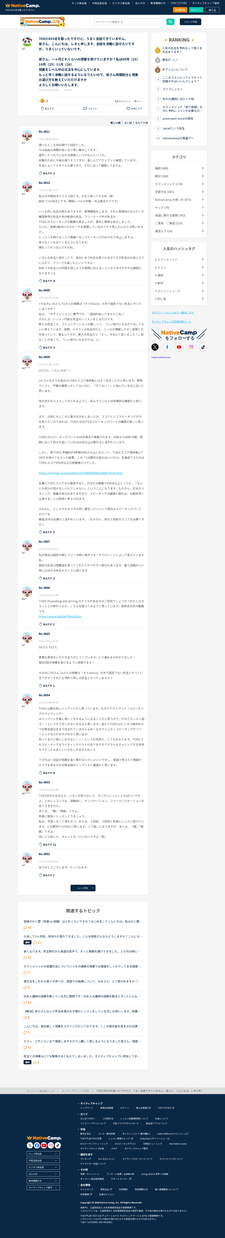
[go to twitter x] (30, 1145)
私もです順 (142, 122)
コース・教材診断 (106, 1133)
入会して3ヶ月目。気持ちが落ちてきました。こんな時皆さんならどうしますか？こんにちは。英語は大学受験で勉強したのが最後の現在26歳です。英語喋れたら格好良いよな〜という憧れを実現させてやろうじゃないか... (82, 936)
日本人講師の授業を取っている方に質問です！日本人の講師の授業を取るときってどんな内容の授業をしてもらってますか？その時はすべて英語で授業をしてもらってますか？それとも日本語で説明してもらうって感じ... (83, 996)
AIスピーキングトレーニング (94, 1143)
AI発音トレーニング (152, 1143)
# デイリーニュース (167, 291)
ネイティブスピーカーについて (137, 1158)
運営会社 (106, 1189)
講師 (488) (161, 168)
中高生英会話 (99, 3)
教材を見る (85, 1133)
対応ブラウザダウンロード (126, 1123)
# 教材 (159, 283)
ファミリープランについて (93, 1123)
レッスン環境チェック (121, 1138)
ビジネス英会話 (121, 3)
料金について (161, 1118)
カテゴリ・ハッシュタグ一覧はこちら (172, 312)
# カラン (160, 267)
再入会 (212, 10)
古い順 (128, 122)
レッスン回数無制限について (134, 1118)
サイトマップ (86, 1189)
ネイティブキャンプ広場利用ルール (171, 321)
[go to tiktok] (58, 1145)
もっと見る (83, 887)
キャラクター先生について (93, 1163)
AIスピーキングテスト (125, 1143)
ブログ (114, 1148)
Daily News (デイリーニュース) (155, 1138)
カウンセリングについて (171, 1158)
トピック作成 (190, 21)
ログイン (196, 10)
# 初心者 (160, 299)
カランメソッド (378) (169, 184)
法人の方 (140, 3)
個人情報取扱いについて (166, 1189)
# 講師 (159, 275)
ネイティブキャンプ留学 (205, 3)
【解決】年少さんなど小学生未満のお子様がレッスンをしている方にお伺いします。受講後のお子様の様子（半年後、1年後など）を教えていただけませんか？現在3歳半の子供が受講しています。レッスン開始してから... (82, 1011)
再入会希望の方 (143, 1107)
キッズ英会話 (79, 3)
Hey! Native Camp (178, 1143)
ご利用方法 (107, 1118)
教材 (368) (161, 176)
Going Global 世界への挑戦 (154, 1173)
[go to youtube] (44, 1145)
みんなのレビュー (106, 1158)
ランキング (85, 1158)
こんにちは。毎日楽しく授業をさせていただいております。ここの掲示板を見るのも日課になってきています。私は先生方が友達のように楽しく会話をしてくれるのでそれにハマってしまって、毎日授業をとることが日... (82, 1026)
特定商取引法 (141, 1189)
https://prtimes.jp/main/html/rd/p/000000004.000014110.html (80, 473)
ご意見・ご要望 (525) (169, 223)
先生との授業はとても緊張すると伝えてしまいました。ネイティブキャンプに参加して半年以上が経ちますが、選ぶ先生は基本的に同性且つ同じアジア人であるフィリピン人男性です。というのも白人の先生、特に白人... (82, 1056)
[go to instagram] (51, 1145)
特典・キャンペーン (89, 1173)
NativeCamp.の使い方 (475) (173, 199)
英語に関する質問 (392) (170, 215)
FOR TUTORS (179, 3)
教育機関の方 (158, 3)
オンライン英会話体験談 (92, 1178)
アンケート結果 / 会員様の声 (120, 1173)
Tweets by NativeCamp (161, 357)
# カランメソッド (166, 259)
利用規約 (123, 1189)
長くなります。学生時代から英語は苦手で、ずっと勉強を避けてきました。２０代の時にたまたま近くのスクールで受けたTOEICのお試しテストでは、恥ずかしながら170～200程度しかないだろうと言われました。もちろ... (83, 951)
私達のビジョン (106, 1194)
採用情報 (86, 1194)
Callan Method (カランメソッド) (172, 1133)
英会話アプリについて (156, 1123)
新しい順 (116, 122)
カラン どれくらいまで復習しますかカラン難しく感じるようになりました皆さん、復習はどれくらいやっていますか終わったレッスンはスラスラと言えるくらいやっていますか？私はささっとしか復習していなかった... (82, 1041)
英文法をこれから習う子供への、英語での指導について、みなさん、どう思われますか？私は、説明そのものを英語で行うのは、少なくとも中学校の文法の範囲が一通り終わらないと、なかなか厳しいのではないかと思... (82, 981)
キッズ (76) (162, 207)
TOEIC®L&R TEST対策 (90, 1138)
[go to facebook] (37, 1145)
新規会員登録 (106, 1107)
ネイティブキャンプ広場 (92, 1148)
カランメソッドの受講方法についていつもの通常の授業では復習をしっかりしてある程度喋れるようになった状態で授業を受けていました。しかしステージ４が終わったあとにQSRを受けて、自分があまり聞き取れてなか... (82, 966)
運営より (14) (163, 231)
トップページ (86, 1107)
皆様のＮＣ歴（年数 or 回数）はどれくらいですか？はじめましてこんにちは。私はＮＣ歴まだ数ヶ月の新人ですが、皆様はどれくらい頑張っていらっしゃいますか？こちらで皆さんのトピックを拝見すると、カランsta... (83, 921)
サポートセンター (121, 1178)
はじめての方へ (87, 1118)
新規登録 (180, 10)
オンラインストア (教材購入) (136, 1133)
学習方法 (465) (164, 192)
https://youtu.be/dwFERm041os (60, 616)
